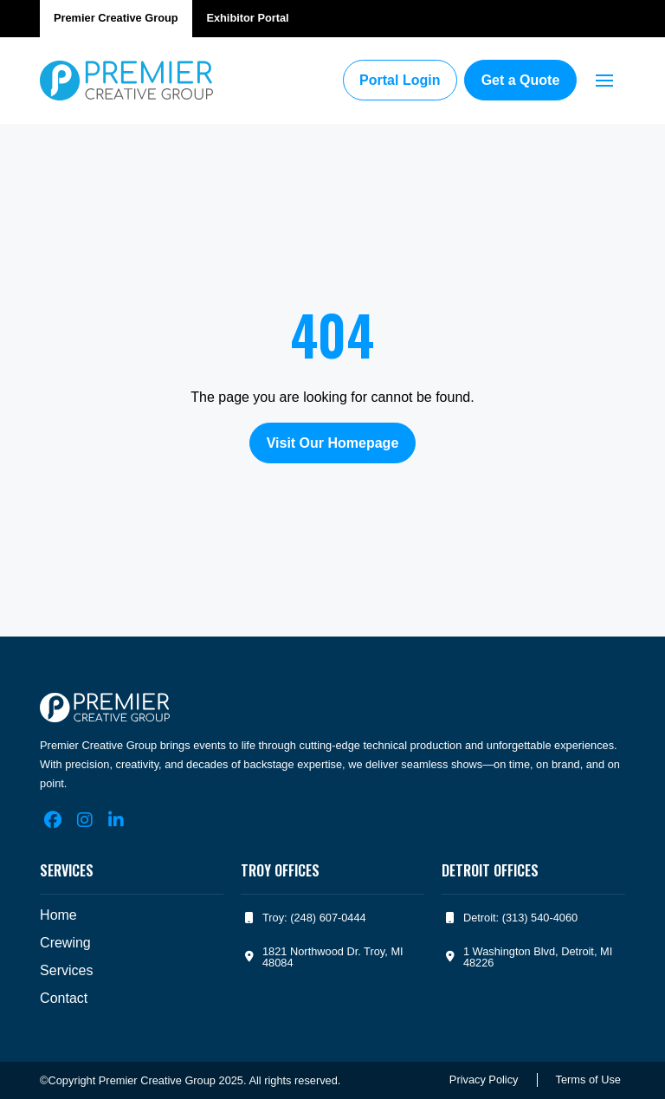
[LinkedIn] (116, 820)
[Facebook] (53, 820)
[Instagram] (85, 820)
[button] (604, 80)
